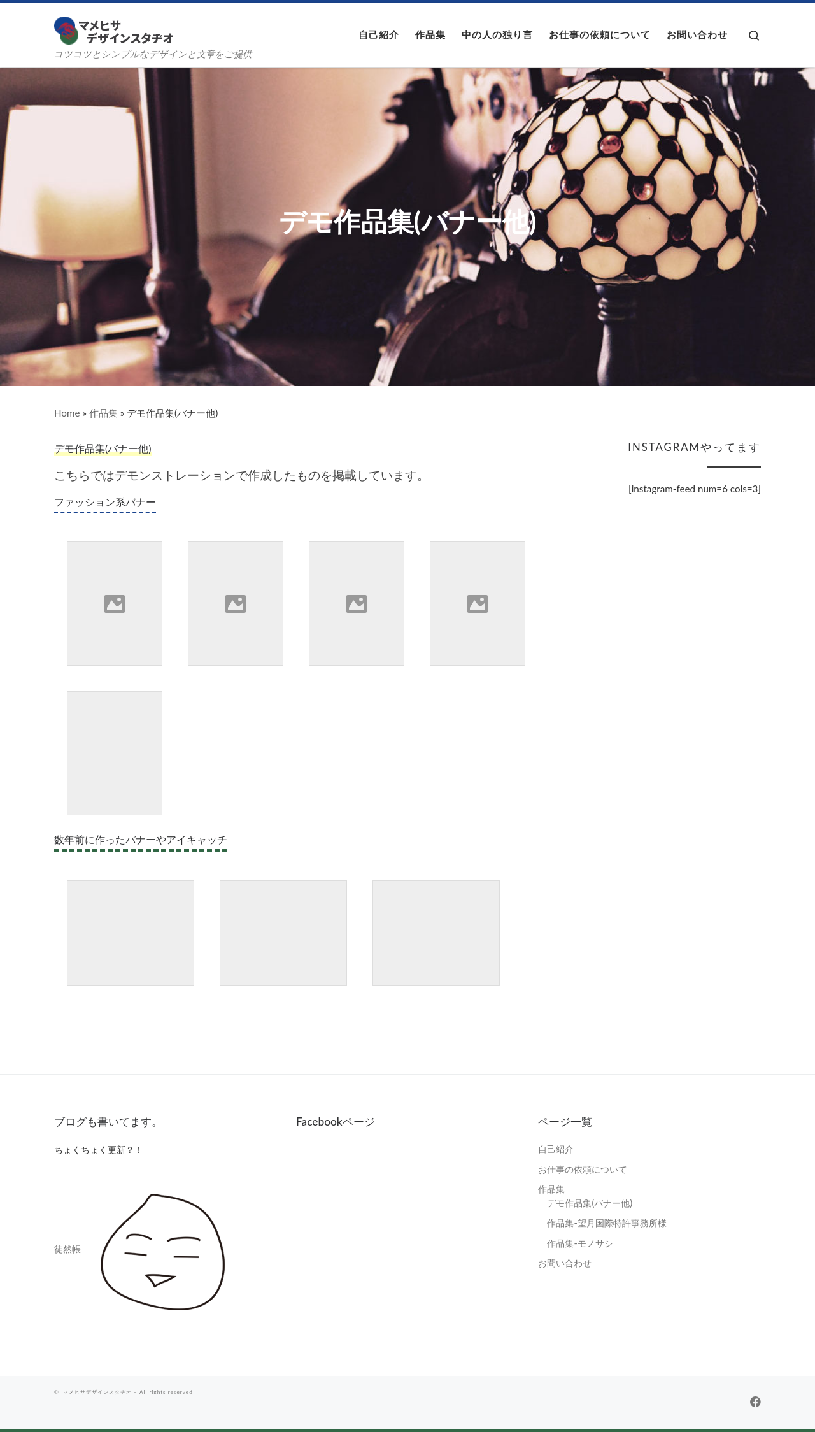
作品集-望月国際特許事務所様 (606, 1222)
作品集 (103, 413)
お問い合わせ (565, 1262)
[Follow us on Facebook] (755, 1402)
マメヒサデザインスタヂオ (97, 1392)
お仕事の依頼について (582, 1169)
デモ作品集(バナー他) (589, 1203)
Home (67, 413)
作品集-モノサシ (580, 1243)
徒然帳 (67, 1248)
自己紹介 (556, 1148)
